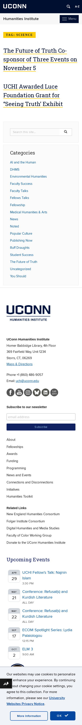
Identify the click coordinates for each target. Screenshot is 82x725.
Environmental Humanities (28, 176)
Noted (14, 226)
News (14, 219)
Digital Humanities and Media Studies (33, 528)
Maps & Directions (20, 364)
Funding (12, 461)
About (11, 440)
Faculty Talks (19, 191)
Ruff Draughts (20, 248)
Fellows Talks (19, 198)
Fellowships (15, 447)
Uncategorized (20, 269)
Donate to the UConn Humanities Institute (36, 543)
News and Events (19, 475)
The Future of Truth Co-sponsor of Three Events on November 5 (40, 59)
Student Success (21, 255)
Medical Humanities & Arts (28, 212)
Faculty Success (21, 184)
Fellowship (17, 205)
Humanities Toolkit (20, 496)
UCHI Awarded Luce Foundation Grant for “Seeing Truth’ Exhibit (33, 95)
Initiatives (13, 489)
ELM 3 (27, 649)
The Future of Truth (23, 262)
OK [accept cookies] (63, 716)
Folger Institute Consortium (26, 521)
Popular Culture (21, 233)
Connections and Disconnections (30, 482)
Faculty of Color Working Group (29, 535)
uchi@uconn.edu (27, 381)
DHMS (14, 170)
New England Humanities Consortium (33, 514)
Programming (16, 468)
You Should (18, 276)
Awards (12, 454)
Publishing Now (21, 240)
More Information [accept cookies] (29, 716)
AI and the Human (23, 162)
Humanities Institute (21, 19)
